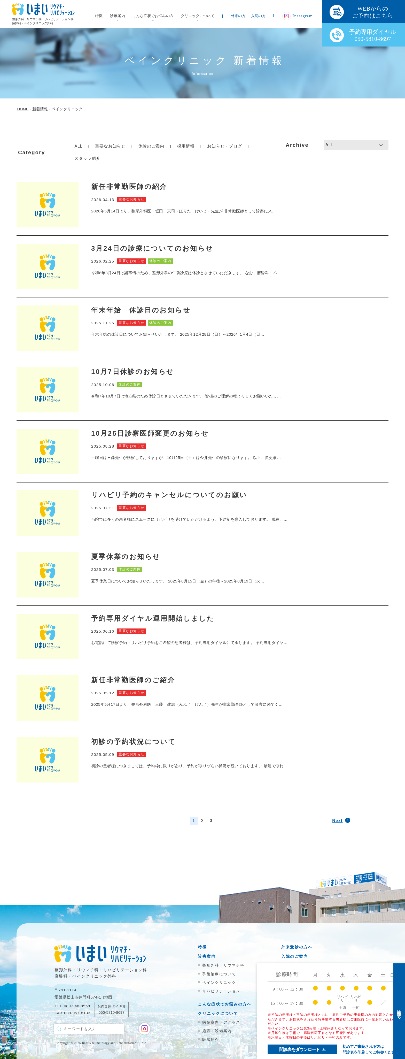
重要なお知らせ (110, 146)
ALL (78, 146)
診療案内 (117, 16)
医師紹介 (210, 1040)
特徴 (99, 16)
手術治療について (219, 974)
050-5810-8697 (111, 1012)
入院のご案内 (294, 956)
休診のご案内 (151, 146)
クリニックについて (197, 16)
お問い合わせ (294, 995)
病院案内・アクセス (221, 1022)
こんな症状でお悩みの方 (153, 16)
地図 (108, 997)
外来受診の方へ (297, 947)
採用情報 (185, 146)
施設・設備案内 (217, 1031)
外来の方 (238, 16)
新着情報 (290, 977)
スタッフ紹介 (87, 158)
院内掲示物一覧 (297, 986)
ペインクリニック (219, 982)
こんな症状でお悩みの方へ (225, 1004)
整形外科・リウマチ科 (223, 965)
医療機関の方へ (297, 965)
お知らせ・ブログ (224, 146)
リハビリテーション (221, 991)
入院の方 (258, 16)
